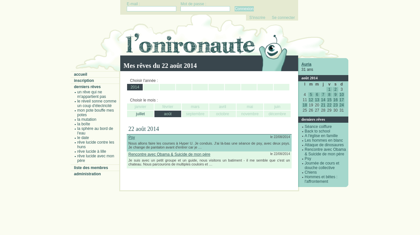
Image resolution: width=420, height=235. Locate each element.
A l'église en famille (321, 135)
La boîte (83, 124)
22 (329, 105)
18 (305, 105)
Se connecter (283, 17)
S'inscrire (257, 17)
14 (323, 100)
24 (342, 105)
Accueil (80, 74)
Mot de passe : (193, 4)
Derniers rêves (87, 87)
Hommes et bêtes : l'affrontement (321, 179)
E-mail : (133, 4)
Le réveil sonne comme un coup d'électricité (96, 103)
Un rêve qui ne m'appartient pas (91, 94)
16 (335, 100)
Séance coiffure (318, 126)
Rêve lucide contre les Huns (95, 144)
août (167, 114)
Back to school (317, 131)
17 (342, 100)
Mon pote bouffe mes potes (95, 112)
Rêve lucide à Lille (91, 151)
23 (335, 105)
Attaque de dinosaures (324, 145)
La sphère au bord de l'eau (95, 130)
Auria (306, 64)
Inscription (84, 80)
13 (317, 100)
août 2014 (309, 78)
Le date (83, 137)
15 (329, 100)
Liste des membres (91, 167)
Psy (308, 158)
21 (323, 105)
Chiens (311, 172)
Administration (87, 174)
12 (311, 100)
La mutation (86, 119)
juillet (140, 114)
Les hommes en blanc (324, 140)
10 (342, 94)
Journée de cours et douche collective (322, 165)
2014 (135, 87)
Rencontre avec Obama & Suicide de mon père (325, 151)
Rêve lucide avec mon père (95, 158)
